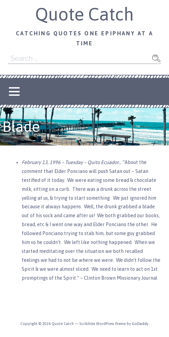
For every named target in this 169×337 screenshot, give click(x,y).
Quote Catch (84, 14)
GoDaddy (140, 324)
